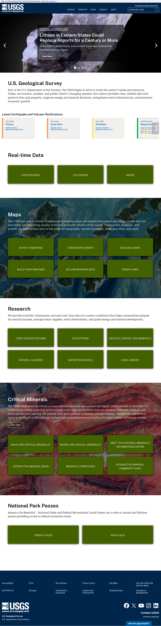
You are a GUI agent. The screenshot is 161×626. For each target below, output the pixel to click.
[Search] (156, 9)
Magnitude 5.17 (148, 124)
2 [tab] (79, 68)
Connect (103, 10)
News (93, 10)
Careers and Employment (88, 592)
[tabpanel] (80, 43)
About (113, 10)
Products (82, 10)
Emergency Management (142, 592)
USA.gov (32, 591)
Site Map (113, 583)
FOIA (31, 583)
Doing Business (116, 591)
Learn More (15, 425)
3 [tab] (82, 68)
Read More (47, 56)
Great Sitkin (57, 124)
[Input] (143, 9)
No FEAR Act (8, 591)
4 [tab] (86, 68)
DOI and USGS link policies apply (144, 584)
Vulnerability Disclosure (61, 592)
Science (71, 10)
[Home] (13, 11)
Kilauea (9, 124)
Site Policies (61, 583)
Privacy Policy (88, 583)
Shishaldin (101, 124)
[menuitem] (71, 8)
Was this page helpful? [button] (138, 623)
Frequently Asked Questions (146, 6)
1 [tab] (75, 68)
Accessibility (7, 583)
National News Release (54, 29)
